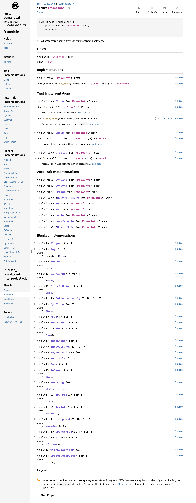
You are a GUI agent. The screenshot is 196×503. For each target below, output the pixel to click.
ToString (57, 382)
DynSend (61, 180)
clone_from (50, 118)
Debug (59, 132)
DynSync (61, 185)
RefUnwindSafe (68, 197)
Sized (62, 256)
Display (61, 152)
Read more (84, 112)
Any (52, 249)
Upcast (65, 419)
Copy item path (69, 7)
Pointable (57, 358)
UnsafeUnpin (64, 221)
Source (41, 12)
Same (53, 364)
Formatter (78, 138)
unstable (168, 118)
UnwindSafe (65, 227)
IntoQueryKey (60, 346)
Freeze (60, 191)
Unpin (59, 215)
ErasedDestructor (63, 455)
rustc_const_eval (46, 3)
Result (103, 138)
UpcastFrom (52, 426)
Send (58, 203)
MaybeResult (59, 352)
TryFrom (61, 394)
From (53, 316)
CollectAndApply (67, 298)
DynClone (57, 304)
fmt (44, 138)
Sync (58, 209)
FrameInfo (62, 78)
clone (46, 107)
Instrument (58, 322)
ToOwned (56, 370)
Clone (59, 101)
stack (71, 3)
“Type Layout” (125, 484)
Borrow (55, 261)
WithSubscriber (62, 449)
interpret (62, 3)
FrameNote (122, 83)
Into (58, 328)
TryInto (61, 407)
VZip (58, 437)
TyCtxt (94, 83)
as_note (64, 83)
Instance (73, 25)
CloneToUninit (61, 286)
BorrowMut (57, 274)
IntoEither (58, 340)
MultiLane (51, 444)
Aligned (56, 243)
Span (63, 28)
